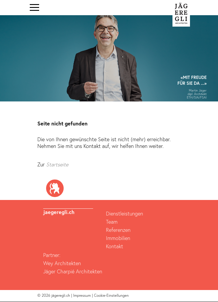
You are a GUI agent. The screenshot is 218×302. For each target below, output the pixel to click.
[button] (7, 60)
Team (112, 221)
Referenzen (118, 229)
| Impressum (81, 295)
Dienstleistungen (124, 213)
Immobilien (118, 237)
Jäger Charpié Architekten (72, 271)
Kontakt (114, 246)
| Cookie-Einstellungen (110, 295)
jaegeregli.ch (58, 211)
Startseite (57, 164)
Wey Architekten (62, 263)
